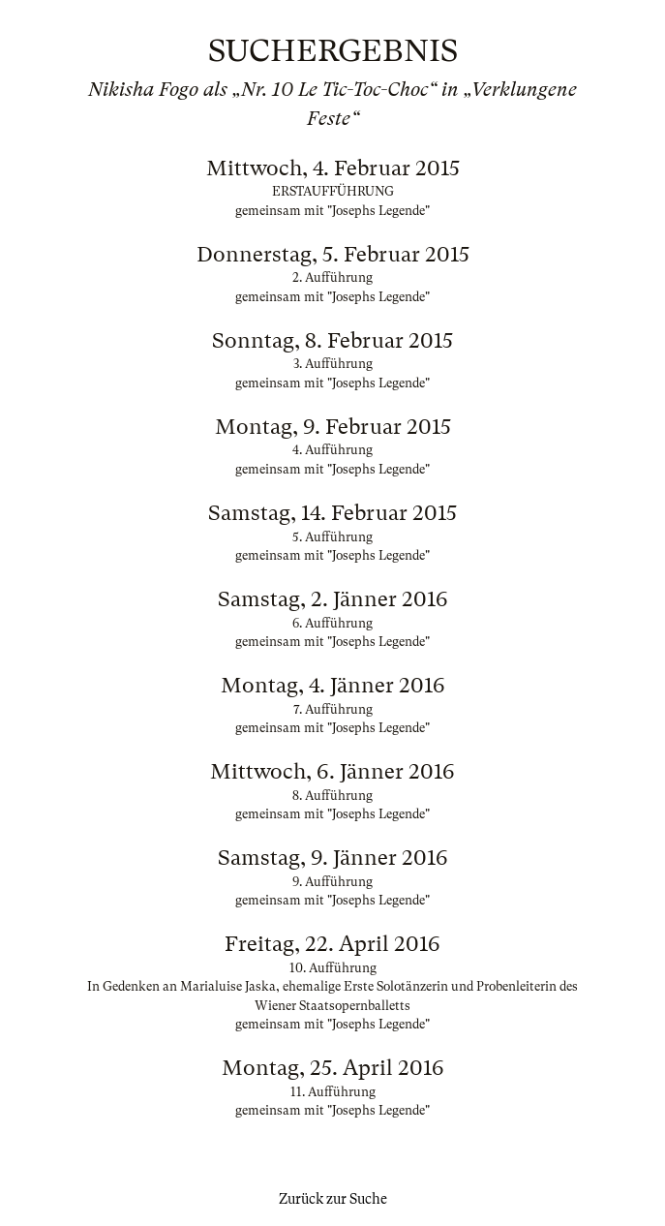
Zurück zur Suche (333, 1199)
